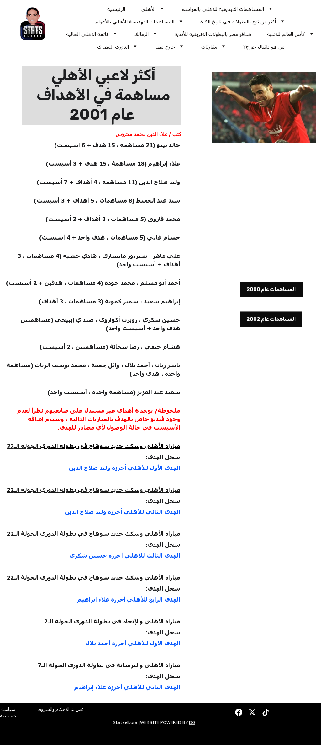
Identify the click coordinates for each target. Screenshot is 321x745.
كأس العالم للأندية (286, 34)
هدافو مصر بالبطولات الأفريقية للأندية (213, 34)
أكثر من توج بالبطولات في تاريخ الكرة (238, 21)
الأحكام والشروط (53, 710)
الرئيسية (116, 9)
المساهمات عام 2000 (271, 291)
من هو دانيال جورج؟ (264, 46)
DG (192, 723)
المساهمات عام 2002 (271, 321)
